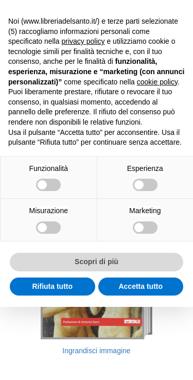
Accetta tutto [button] (140, 286)
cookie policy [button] (157, 82)
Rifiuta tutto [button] (52, 286)
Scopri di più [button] (96, 261)
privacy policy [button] (83, 41)
